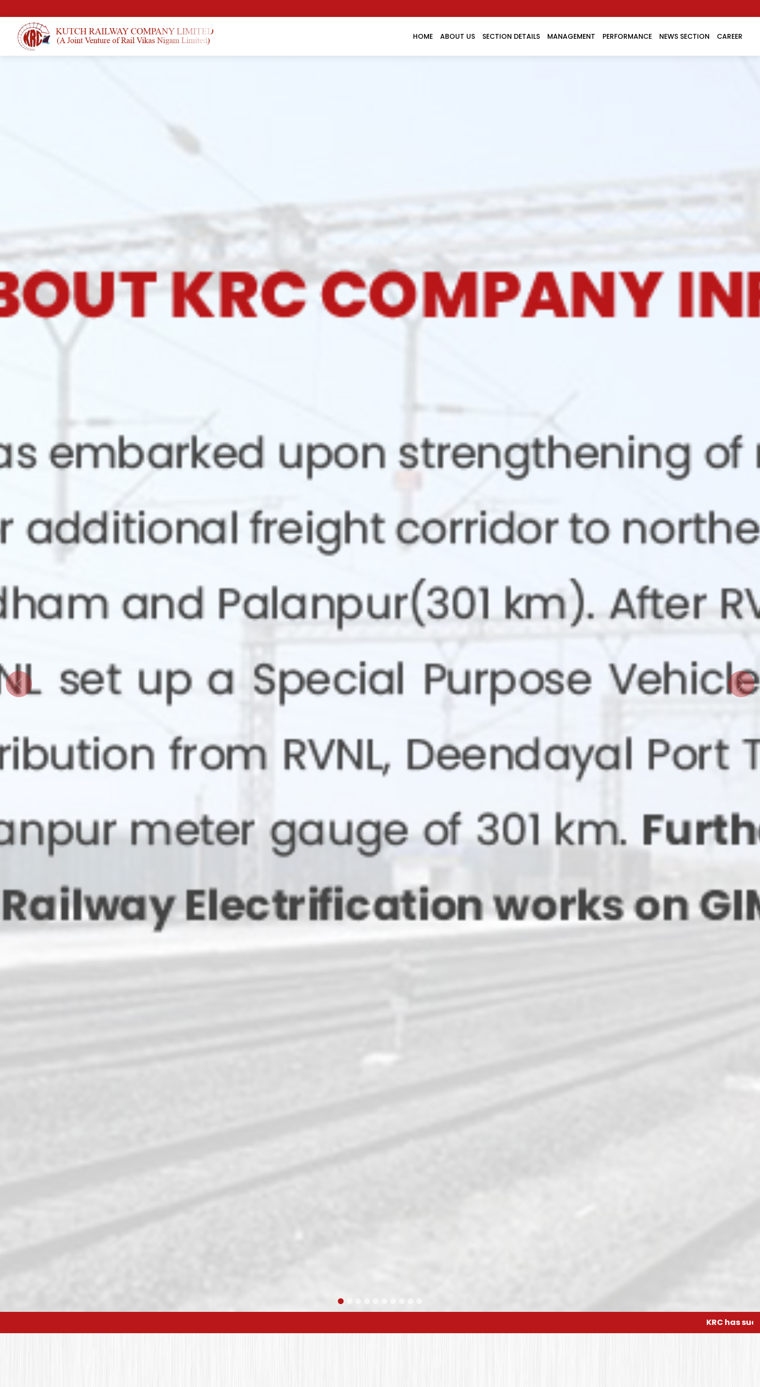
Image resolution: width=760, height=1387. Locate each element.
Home (423, 36)
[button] (19, 684)
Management (571, 36)
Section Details (511, 36)
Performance (627, 36)
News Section (684, 36)
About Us (457, 36)
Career (730, 36)
